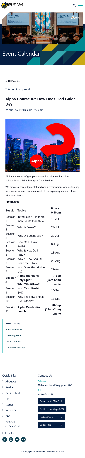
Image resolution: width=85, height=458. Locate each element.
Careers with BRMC (49, 401)
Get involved (12, 393)
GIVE (8, 398)
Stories (9, 404)
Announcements (13, 329)
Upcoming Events (14, 335)
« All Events (12, 81)
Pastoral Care (46, 416)
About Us (10, 381)
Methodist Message (15, 347)
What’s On (11, 410)
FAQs (8, 416)
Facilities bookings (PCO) (52, 409)
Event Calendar (13, 341)
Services (10, 387)
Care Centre (15, 426)
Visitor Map (45, 424)
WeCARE (10, 421)
